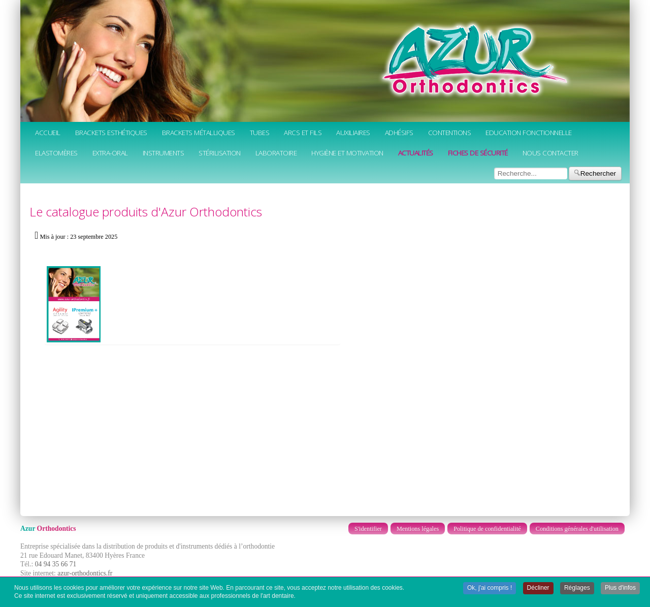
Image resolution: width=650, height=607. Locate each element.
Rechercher (595, 173)
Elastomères (56, 152)
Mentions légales (418, 528)
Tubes (260, 132)
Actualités (415, 152)
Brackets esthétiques (111, 132)
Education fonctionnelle (528, 132)
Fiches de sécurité (478, 152)
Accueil (47, 132)
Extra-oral (110, 152)
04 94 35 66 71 (56, 564)
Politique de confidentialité (487, 528)
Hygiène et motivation (347, 152)
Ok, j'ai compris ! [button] (489, 588)
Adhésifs (399, 132)
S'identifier (368, 528)
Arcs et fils (302, 132)
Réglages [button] (577, 588)
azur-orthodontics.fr (84, 573)
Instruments (163, 152)
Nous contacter (550, 152)
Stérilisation (220, 152)
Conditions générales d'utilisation (577, 528)
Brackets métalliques (198, 132)
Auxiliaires (353, 132)
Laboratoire (276, 152)
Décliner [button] (538, 588)
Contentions (449, 132)
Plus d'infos (620, 588)
